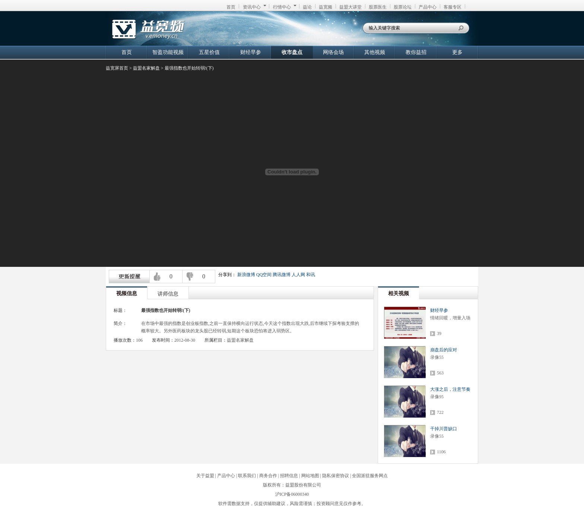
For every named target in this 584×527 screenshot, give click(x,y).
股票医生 (378, 7)
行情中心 (284, 7)
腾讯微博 (282, 274)
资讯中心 (254, 7)
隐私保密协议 (335, 475)
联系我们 (247, 475)
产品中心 (428, 7)
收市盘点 (292, 52)
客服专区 (452, 7)
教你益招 (416, 52)
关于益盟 (205, 475)
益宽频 (325, 7)
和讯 (310, 274)
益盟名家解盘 (146, 68)
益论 (307, 7)
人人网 (298, 274)
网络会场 (333, 52)
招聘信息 (289, 475)
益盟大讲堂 (350, 7)
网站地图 (310, 475)
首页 (230, 7)
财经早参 (250, 52)
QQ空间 (264, 274)
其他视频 (374, 52)
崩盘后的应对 (443, 349)
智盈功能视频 (168, 52)
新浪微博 (246, 274)
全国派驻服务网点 (370, 475)
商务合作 (268, 475)
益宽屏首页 (117, 68)
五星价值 (209, 52)
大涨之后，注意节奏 (450, 389)
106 (139, 340)
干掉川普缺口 (443, 428)
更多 (457, 52)
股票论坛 (403, 7)
